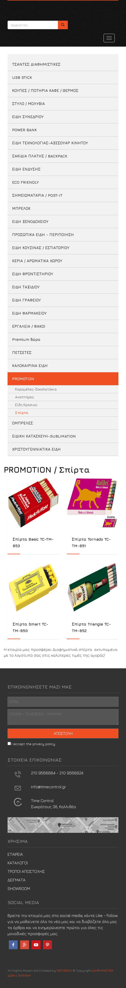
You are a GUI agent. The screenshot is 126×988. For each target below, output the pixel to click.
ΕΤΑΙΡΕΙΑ (15, 854)
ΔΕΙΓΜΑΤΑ (16, 880)
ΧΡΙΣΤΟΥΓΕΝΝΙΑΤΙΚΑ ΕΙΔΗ (36, 449)
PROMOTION (23, 379)
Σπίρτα (21, 412)
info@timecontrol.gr (48, 786)
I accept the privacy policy (33, 744)
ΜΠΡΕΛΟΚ (21, 208)
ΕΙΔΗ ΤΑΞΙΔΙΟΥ (26, 287)
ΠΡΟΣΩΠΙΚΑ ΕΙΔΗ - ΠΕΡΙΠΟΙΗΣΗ (43, 235)
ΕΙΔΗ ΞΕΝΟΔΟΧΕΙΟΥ (30, 221)
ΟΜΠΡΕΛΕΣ (22, 423)
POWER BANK (24, 130)
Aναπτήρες (24, 397)
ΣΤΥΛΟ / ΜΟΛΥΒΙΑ (28, 104)
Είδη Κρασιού (26, 405)
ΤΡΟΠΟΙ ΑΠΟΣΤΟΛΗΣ (26, 871)
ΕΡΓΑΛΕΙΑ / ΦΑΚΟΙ (28, 326)
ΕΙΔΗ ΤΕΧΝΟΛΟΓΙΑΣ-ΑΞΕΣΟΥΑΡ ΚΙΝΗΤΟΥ (50, 143)
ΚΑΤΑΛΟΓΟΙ (18, 863)
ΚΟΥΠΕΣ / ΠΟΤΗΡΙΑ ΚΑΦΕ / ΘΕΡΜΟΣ (45, 90)
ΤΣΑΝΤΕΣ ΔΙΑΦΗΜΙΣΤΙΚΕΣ (36, 64)
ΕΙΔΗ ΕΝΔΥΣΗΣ (26, 169)
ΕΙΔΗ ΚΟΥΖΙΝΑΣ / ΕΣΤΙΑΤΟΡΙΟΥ (40, 248)
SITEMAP (24, 975)
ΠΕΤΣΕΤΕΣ (22, 352)
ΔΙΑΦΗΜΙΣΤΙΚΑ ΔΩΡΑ (30, 9)
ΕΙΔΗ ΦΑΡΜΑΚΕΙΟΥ (29, 313)
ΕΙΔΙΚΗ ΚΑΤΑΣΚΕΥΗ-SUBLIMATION (44, 436)
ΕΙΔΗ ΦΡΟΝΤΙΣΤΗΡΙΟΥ (32, 274)
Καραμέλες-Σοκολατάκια (36, 389)
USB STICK (22, 77)
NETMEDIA (64, 970)
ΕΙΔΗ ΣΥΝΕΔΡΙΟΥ (28, 117)
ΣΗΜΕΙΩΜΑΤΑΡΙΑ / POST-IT (37, 195)
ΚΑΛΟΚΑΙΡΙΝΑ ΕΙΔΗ (30, 366)
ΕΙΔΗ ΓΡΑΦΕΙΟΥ (26, 300)
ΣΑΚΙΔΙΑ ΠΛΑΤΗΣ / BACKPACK (39, 156)
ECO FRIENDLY (25, 182)
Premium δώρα (26, 339)
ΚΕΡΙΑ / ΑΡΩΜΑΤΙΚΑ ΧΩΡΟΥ (37, 261)
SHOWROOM (19, 888)
